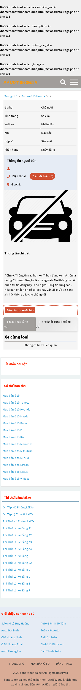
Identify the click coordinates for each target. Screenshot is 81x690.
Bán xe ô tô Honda (33, 96)
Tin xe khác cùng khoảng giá (53, 324)
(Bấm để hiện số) (42, 176)
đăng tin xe (64, 664)
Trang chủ (11, 96)
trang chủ (16, 664)
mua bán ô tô (40, 664)
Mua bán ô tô (11, 396)
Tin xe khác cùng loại (15, 324)
